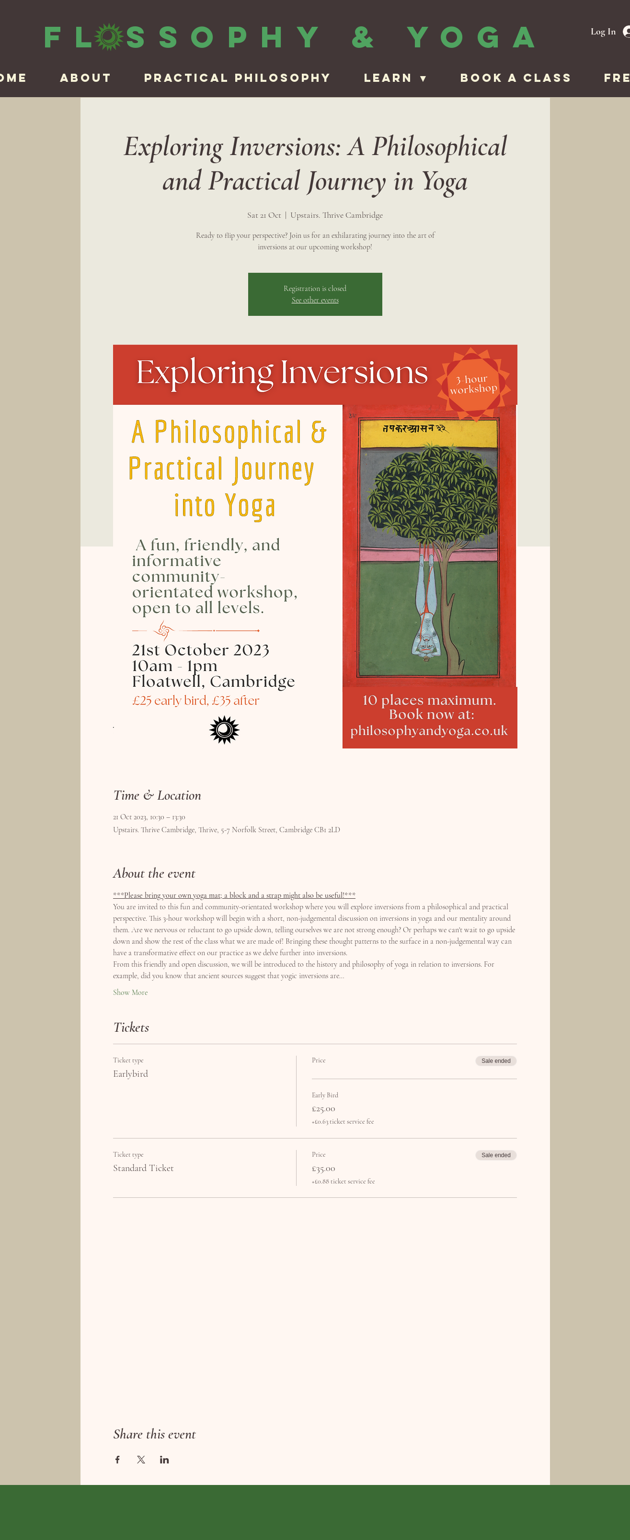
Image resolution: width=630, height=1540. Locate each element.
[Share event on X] (141, 1459)
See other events (315, 300)
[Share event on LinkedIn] (164, 1459)
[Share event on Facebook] (117, 1459)
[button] (405, 78)
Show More (130, 992)
